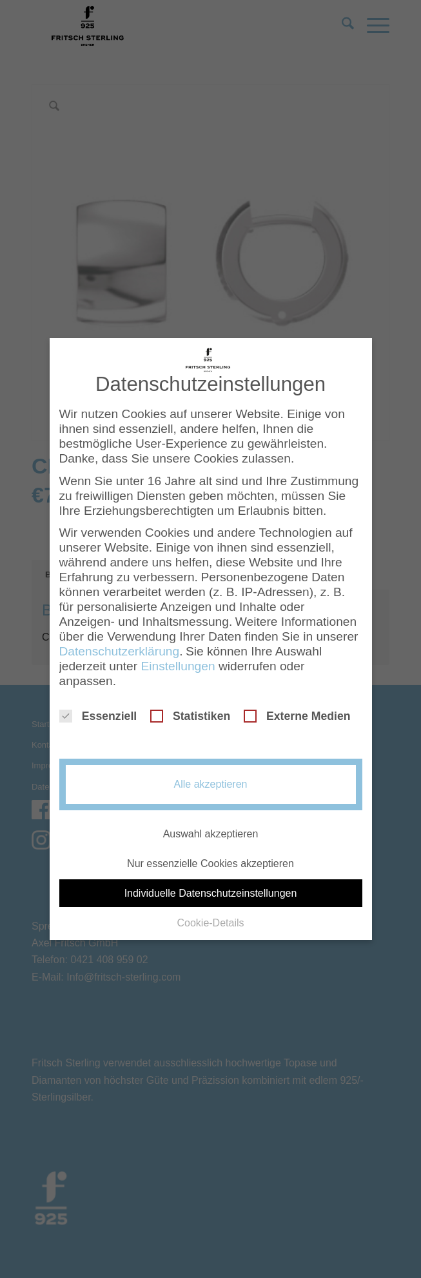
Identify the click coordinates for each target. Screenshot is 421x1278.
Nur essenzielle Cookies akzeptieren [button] (210, 853)
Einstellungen (178, 656)
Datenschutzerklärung (119, 641)
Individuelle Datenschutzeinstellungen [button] (210, 883)
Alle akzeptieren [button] (211, 774)
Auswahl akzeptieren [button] (211, 823)
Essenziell (98, 706)
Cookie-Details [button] (210, 913)
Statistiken (190, 706)
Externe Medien (297, 706)
